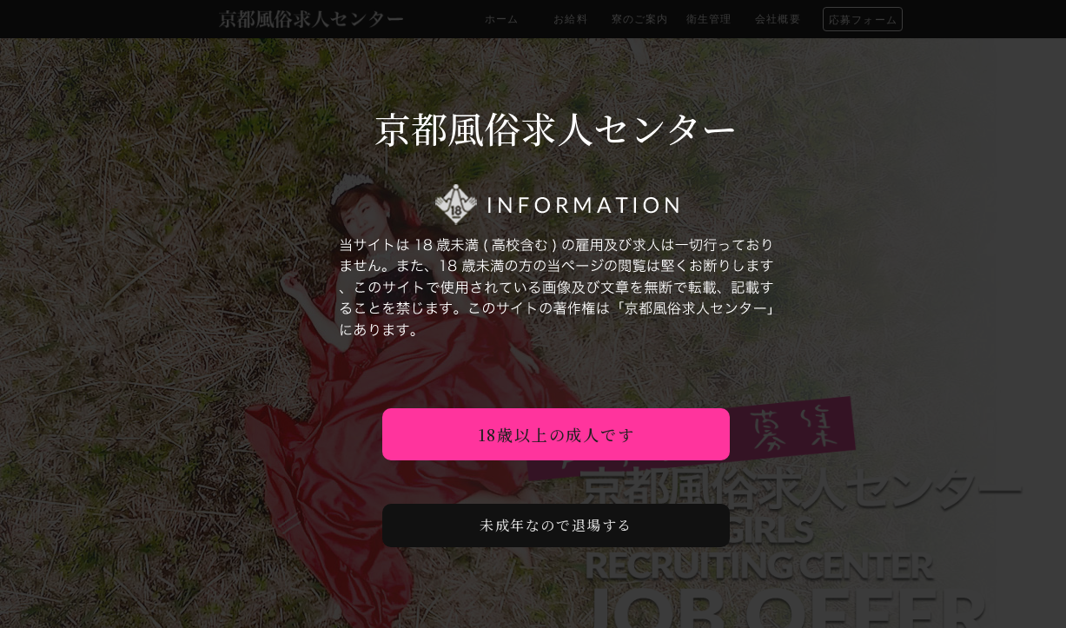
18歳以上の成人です (556, 434)
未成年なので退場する (556, 525)
